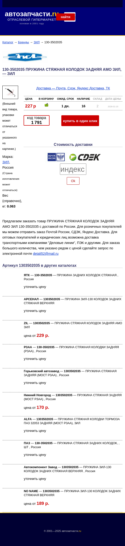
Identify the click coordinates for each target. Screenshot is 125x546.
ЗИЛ (37, 42)
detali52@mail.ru (45, 253)
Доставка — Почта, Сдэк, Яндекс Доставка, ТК (73, 88)
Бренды (23, 42)
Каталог (7, 42)
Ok (73, 181)
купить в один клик (80, 121)
